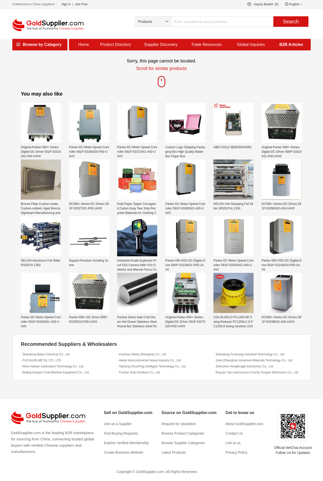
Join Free (81, 4)
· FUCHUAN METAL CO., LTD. (41, 360)
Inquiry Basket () (266, 4)
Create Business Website (123, 452)
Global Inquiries (251, 44)
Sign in (66, 4)
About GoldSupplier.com (244, 424)
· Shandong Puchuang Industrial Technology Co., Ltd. (249, 354)
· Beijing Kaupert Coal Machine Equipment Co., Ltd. (55, 372)
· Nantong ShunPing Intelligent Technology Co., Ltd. (151, 366)
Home (83, 44)
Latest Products (174, 452)
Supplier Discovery (161, 44)
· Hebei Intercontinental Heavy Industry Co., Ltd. (149, 360)
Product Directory (115, 44)
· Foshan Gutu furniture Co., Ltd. (138, 372)
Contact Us (234, 433)
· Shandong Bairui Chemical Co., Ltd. (45, 354)
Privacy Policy (236, 452)
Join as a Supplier (118, 424)
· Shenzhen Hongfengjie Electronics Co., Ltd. (244, 366)
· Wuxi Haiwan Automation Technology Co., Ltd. (52, 366)
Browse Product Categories (183, 433)
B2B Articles (291, 44)
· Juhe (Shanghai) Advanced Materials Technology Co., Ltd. (253, 360)
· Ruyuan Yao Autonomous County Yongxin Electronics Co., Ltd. (256, 372)
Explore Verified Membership (126, 443)
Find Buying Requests (121, 433)
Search (291, 21)
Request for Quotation (179, 424)
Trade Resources (206, 44)
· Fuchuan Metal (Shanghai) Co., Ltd (141, 354)
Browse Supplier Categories (183, 443)
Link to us (232, 443)
